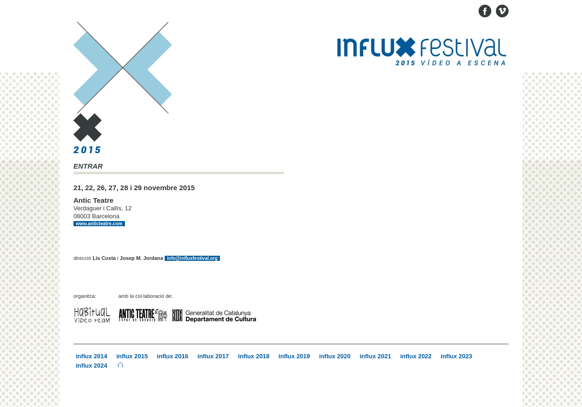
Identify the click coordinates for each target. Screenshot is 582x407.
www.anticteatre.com (99, 223)
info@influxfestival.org (192, 258)
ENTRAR (88, 166)
